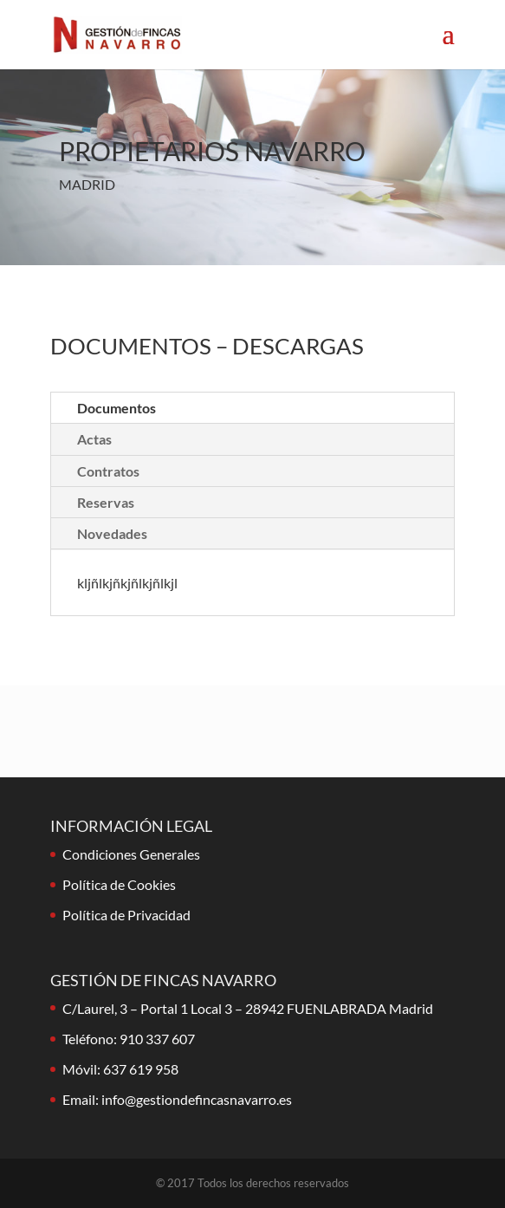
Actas (94, 439)
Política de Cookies (119, 884)
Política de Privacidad (126, 914)
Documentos (116, 407)
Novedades (112, 533)
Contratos (108, 471)
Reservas (105, 502)
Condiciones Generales (131, 854)
